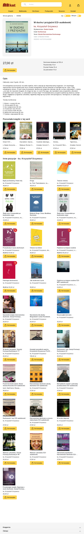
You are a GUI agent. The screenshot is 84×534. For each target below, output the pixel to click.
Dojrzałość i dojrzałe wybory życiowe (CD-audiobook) (26, 142)
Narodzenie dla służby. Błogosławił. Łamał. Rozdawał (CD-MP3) (40, 316)
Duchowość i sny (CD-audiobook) (14, 418)
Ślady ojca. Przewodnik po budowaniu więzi (12, 214)
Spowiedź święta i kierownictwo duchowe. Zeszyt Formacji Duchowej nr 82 (14, 316)
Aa (62, 16)
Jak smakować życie (37, 280)
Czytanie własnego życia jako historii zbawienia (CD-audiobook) (42, 142)
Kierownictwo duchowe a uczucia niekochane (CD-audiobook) (41, 419)
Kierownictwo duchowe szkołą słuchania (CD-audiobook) (40, 384)
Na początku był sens (64, 315)
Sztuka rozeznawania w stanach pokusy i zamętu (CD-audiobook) (59, 142)
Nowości (62, 11)
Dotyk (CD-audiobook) (7, 142)
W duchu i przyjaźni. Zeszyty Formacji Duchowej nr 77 (12, 350)
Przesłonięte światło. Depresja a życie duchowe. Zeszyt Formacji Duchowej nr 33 (13, 488)
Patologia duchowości (10, 280)
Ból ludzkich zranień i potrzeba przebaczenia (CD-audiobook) (67, 384)
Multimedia (22, 11)
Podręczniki (49, 11)
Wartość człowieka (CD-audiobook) (38, 453)
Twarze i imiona (62, 181)
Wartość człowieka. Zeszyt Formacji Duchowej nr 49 (12, 453)
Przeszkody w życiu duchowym (13, 248)
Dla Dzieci (35, 11)
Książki (10, 11)
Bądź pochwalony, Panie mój (12, 181)
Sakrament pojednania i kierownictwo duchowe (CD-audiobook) (66, 453)
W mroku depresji (63, 418)
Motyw (76, 16)
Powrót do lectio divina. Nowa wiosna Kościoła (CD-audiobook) (14, 384)
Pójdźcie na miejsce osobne (66, 248)
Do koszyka (9, 70)
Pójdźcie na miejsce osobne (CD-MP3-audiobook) (68, 281)
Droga (32, 181)
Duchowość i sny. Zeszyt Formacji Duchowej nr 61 (68, 350)
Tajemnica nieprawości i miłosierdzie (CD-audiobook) (75, 142)
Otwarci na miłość (36, 248)
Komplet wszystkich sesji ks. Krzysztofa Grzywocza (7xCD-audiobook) (40, 350)
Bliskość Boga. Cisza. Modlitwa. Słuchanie (40, 214)
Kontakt (73, 11)
